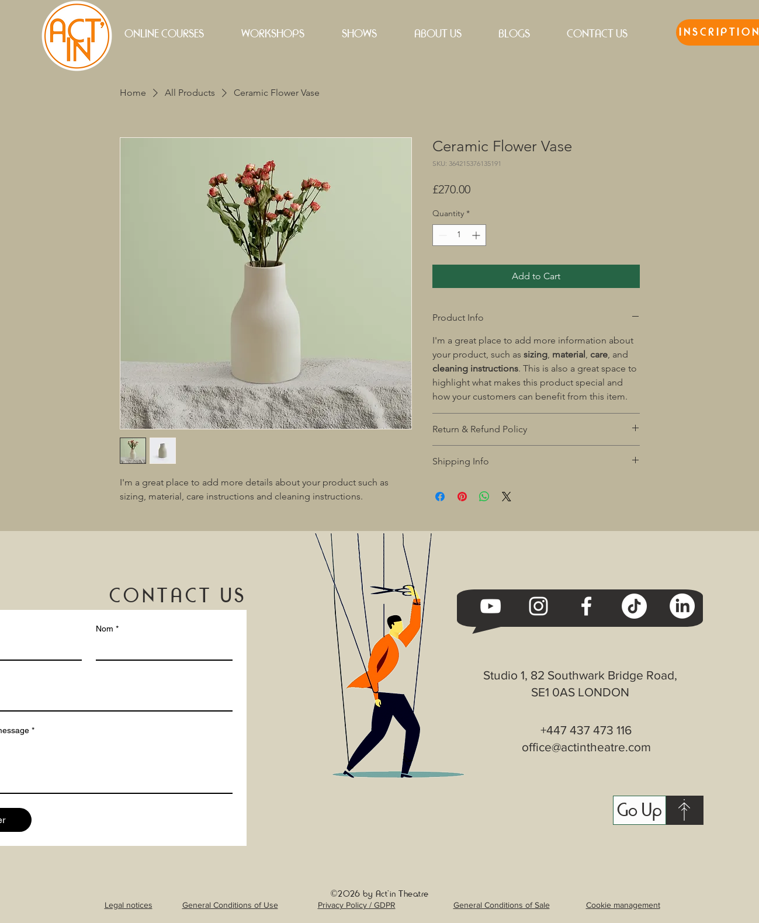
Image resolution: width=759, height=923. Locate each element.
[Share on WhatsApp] (484, 497)
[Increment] (477, 235)
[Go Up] (639, 810)
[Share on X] (507, 497)
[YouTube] (490, 606)
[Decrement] (441, 235)
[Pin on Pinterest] (462, 497)
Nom (107, 629)
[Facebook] (586, 606)
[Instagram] (538, 606)
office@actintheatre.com (586, 747)
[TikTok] (634, 606)
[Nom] (161, 649)
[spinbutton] (459, 235)
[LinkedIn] (682, 606)
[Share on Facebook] (440, 497)
